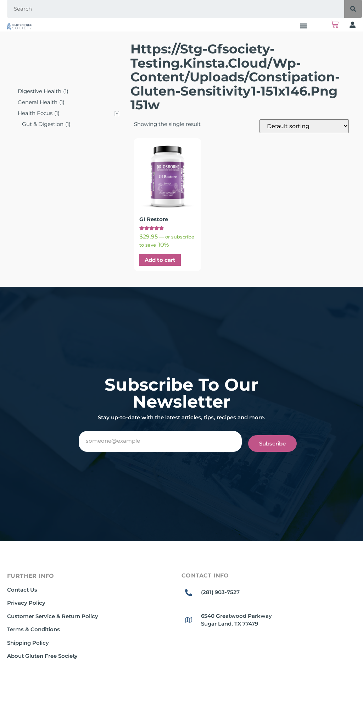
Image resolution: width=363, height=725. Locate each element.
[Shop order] (304, 126)
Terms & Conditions (33, 629)
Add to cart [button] (160, 260)
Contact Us (22, 589)
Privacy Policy (26, 602)
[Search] (353, 9)
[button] (303, 25)
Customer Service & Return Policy (52, 616)
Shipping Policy (28, 642)
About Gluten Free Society (42, 655)
